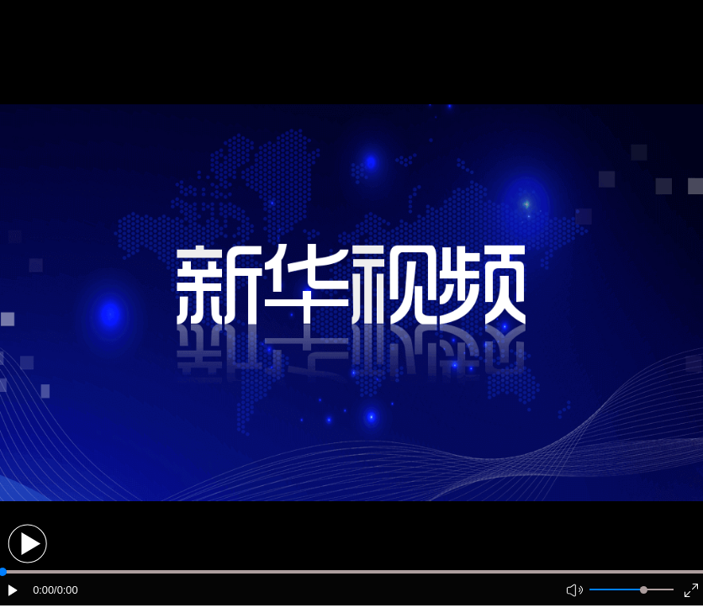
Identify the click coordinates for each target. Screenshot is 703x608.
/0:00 (65, 590)
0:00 (43, 590)
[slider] (644, 590)
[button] (27, 543)
